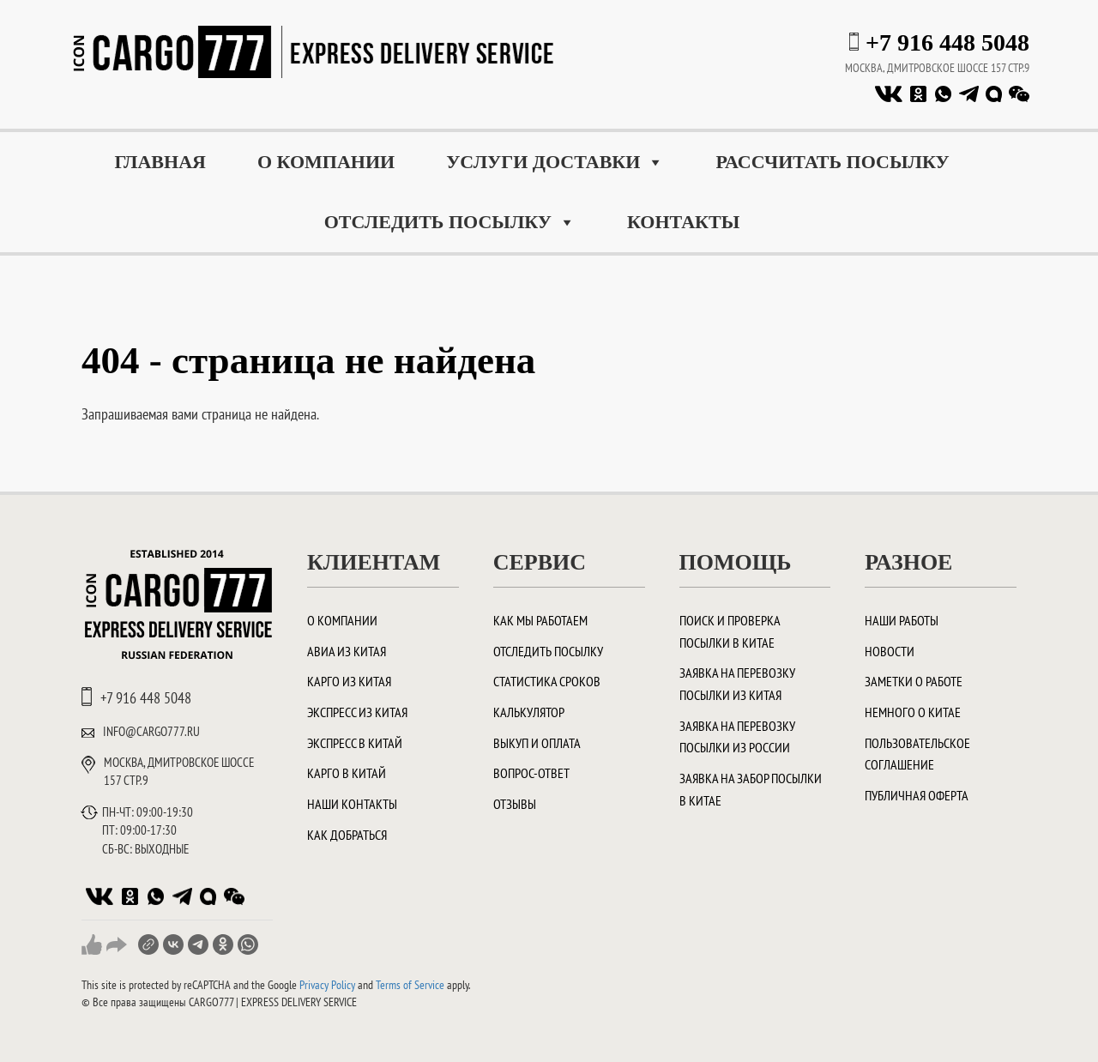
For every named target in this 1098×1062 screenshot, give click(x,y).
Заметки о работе (913, 681)
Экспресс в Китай (354, 742)
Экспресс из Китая (357, 712)
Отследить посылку (450, 222)
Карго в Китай (346, 772)
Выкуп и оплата (537, 742)
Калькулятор (528, 712)
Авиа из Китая (346, 651)
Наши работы (901, 620)
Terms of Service (410, 985)
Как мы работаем (540, 620)
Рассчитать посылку (832, 161)
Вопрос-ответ (531, 772)
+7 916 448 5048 (947, 42)
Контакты (683, 221)
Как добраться (347, 834)
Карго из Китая (349, 681)
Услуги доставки (555, 162)
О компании (326, 161)
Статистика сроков (546, 681)
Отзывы (514, 803)
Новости (889, 651)
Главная (160, 161)
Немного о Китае (913, 712)
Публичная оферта (916, 795)
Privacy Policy (327, 985)
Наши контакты (352, 803)
